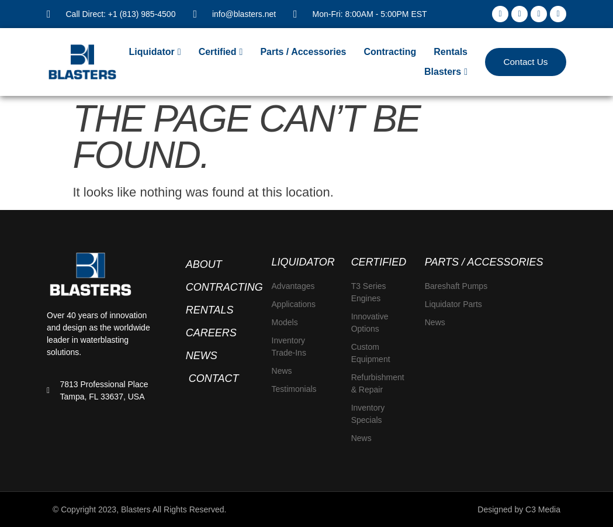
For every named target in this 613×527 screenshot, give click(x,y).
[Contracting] (390, 52)
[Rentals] (450, 52)
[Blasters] (445, 72)
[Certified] (221, 52)
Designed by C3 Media (518, 509)
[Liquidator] (155, 52)
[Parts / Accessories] (303, 52)
